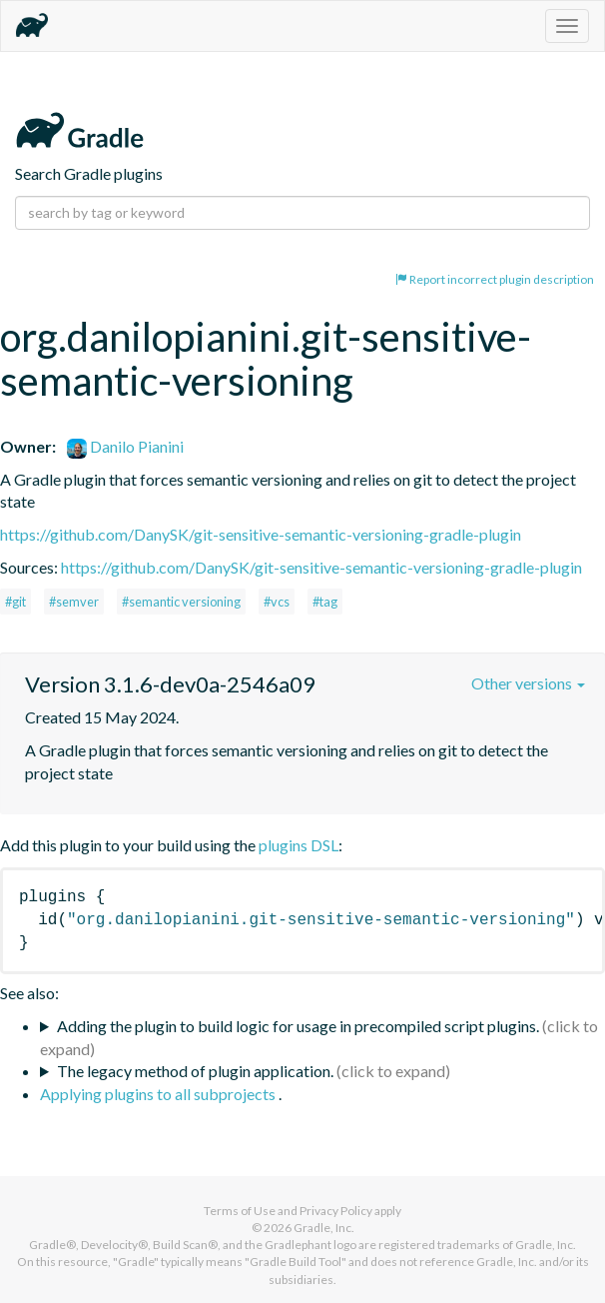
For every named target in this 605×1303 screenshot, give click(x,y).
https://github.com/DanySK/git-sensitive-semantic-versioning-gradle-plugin (260, 534)
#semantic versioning (181, 602)
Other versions (528, 682)
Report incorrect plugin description (494, 279)
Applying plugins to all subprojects (159, 1093)
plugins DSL (298, 844)
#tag (324, 602)
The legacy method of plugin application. (195, 1070)
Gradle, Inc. (324, 1227)
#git (15, 602)
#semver (74, 602)
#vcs (277, 602)
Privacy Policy (336, 1210)
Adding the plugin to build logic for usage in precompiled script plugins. (298, 1025)
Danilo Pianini (125, 446)
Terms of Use (240, 1210)
